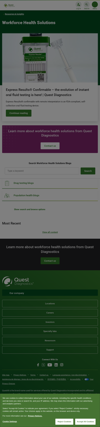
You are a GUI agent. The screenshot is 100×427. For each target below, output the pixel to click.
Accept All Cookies (85, 422)
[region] (50, 410)
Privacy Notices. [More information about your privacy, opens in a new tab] (35, 416)
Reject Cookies (64, 422)
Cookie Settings (10, 421)
